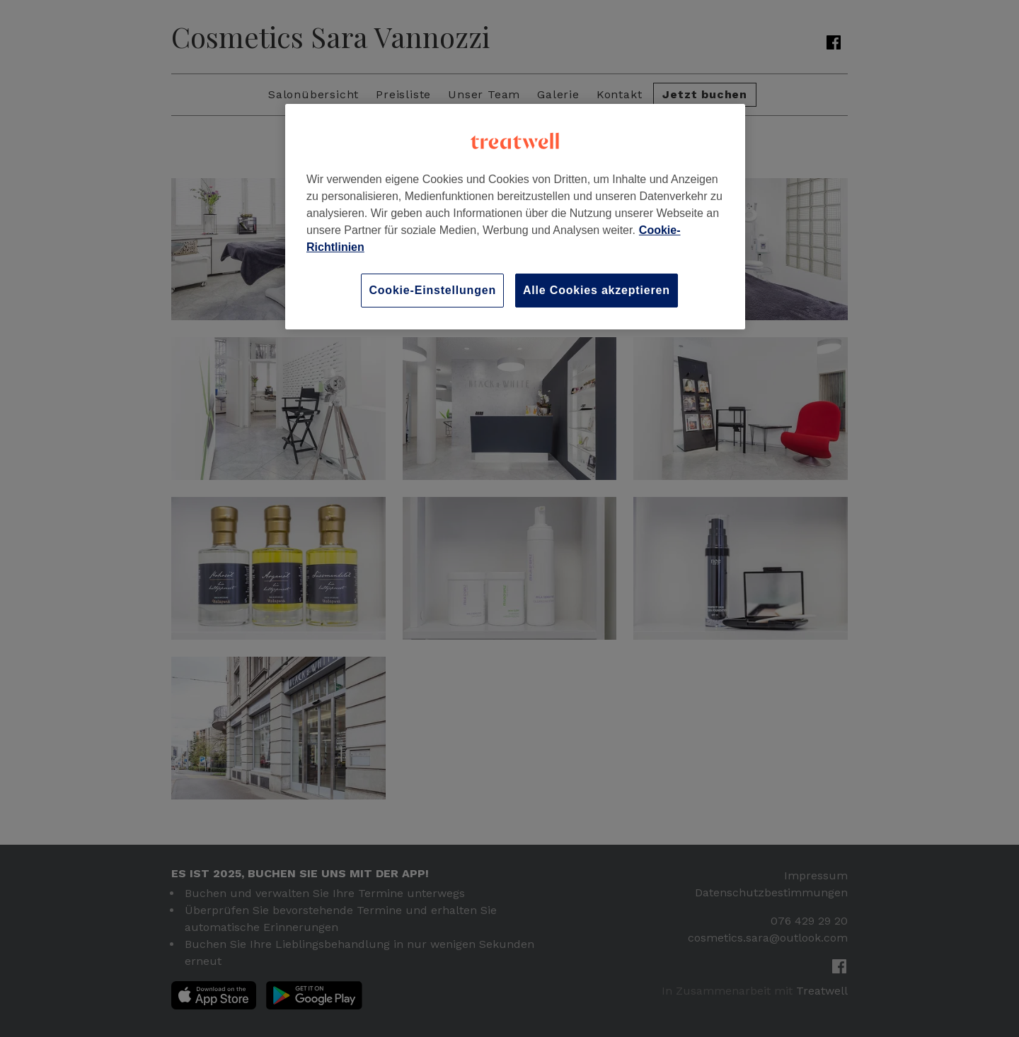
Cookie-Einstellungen (432, 290)
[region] (515, 216)
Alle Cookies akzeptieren (596, 290)
